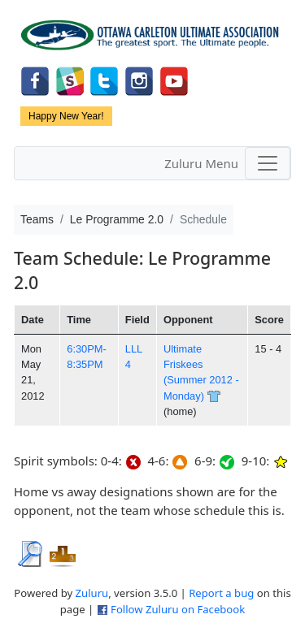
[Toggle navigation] (267, 163)
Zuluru (92, 593)
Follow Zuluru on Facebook (178, 609)
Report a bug (221, 593)
